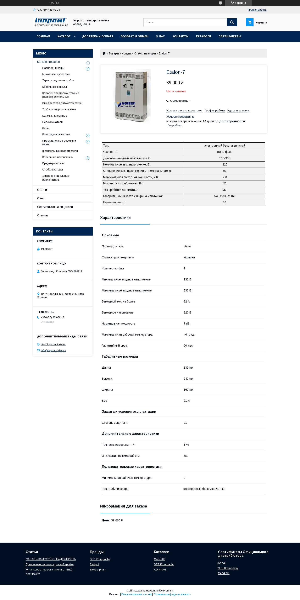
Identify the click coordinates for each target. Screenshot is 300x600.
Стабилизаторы (145, 53)
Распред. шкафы (53, 67)
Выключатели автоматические (62, 103)
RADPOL (223, 573)
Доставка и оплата (97, 36)
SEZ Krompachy (100, 559)
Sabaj (222, 562)
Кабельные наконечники (57, 157)
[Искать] (232, 22)
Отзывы (42, 215)
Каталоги (203, 36)
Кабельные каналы (54, 86)
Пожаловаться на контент (136, 594)
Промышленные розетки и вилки (59, 142)
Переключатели (52, 121)
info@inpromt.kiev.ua (53, 350)
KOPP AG (160, 569)
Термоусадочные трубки (58, 80)
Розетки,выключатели (56, 134)
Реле (45, 128)
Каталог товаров (48, 61)
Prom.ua (168, 590)
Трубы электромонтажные (59, 109)
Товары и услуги (120, 53)
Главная (43, 36)
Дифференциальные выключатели (55, 177)
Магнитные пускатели (56, 74)
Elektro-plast (97, 569)
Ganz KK (159, 559)
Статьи (42, 189)
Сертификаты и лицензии (55, 207)
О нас (160, 36)
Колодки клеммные (54, 115)
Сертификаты (229, 36)
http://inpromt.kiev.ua (53, 344)
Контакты (180, 36)
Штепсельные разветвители (60, 150)
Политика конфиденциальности (172, 594)
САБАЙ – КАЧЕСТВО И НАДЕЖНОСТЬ (51, 559)
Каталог (63, 36)
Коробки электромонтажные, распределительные (60, 94)
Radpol (94, 564)
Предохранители (53, 163)
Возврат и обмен (134, 36)
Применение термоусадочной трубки (50, 564)
